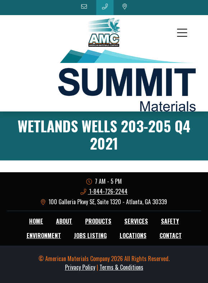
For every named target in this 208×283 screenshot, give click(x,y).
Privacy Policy (80, 267)
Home (36, 221)
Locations (133, 235)
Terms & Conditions (121, 267)
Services (136, 221)
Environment (44, 235)
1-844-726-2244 (104, 191)
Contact (171, 235)
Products (98, 221)
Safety (170, 221)
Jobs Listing (90, 235)
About (64, 221)
